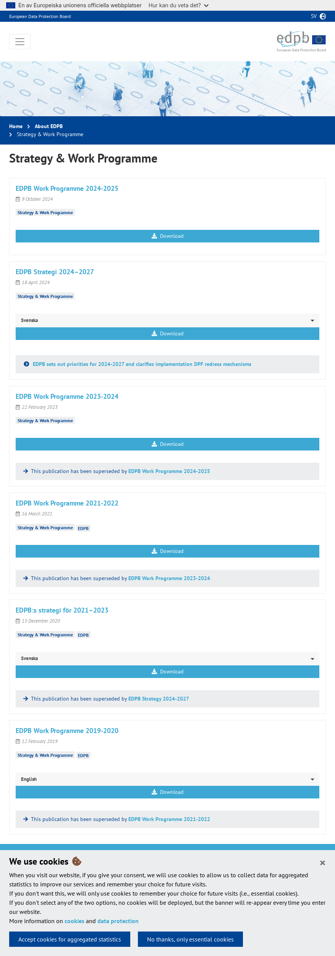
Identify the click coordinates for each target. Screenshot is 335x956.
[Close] (322, 862)
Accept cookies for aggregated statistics (69, 939)
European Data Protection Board (40, 16)
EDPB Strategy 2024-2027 (158, 698)
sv (314, 16)
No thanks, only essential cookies (190, 939)
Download (168, 235)
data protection (118, 921)
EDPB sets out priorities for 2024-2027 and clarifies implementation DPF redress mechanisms (141, 364)
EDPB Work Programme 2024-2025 (169, 471)
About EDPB (49, 126)
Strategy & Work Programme (45, 212)
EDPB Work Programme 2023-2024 (169, 578)
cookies (74, 921)
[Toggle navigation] (20, 41)
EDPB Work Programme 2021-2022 (169, 819)
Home (16, 126)
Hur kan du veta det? (179, 5)
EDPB (83, 528)
